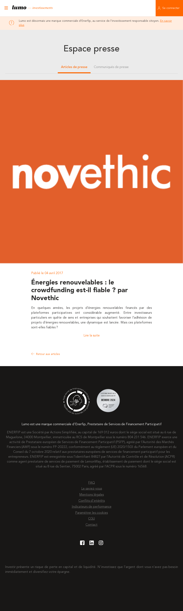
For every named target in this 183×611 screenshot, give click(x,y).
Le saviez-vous (91, 488)
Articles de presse (74, 67)
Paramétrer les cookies (91, 513)
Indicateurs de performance (91, 506)
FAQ (91, 482)
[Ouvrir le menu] (6, 8)
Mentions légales (91, 494)
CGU (91, 518)
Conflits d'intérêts (91, 501)
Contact (91, 525)
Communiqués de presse (111, 67)
